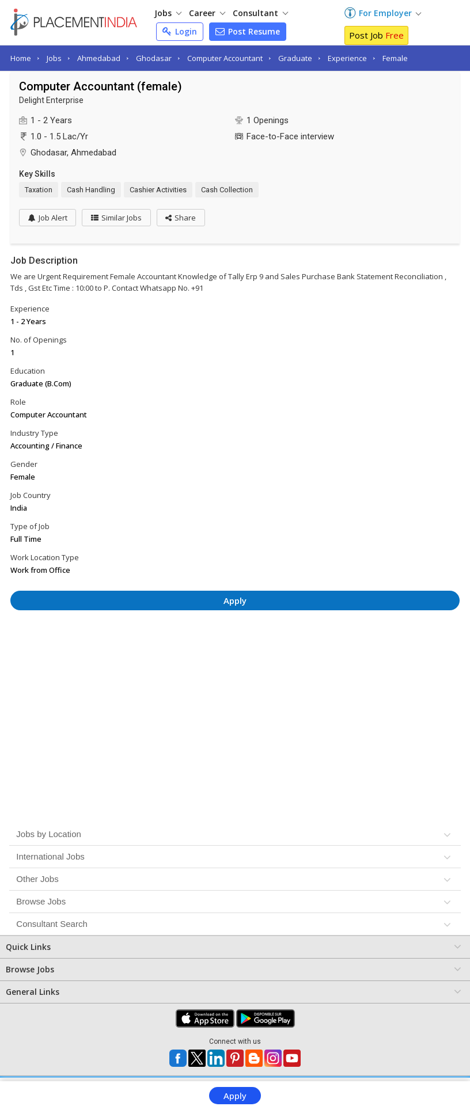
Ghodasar (154, 58)
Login (179, 31)
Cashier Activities (158, 189)
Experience (347, 58)
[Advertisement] (235, 650)
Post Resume (247, 31)
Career (207, 12)
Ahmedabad (98, 58)
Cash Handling (91, 189)
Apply (235, 1095)
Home (20, 58)
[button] (181, 217)
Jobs (167, 12)
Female (395, 58)
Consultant (260, 12)
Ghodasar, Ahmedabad (73, 152)
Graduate (295, 58)
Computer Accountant (225, 58)
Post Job (376, 35)
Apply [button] (235, 600)
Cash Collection (227, 189)
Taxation (38, 189)
